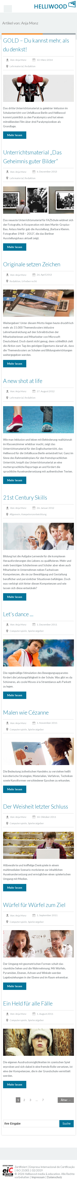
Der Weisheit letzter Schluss (35, 806)
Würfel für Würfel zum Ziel (34, 904)
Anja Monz (20, 60)
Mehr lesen (14, 135)
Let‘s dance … (18, 614)
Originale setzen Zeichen (31, 264)
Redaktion (30, 66)
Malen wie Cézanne (26, 712)
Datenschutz (54, 1177)
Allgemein (15, 514)
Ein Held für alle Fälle (28, 1003)
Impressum (38, 1177)
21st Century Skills (25, 497)
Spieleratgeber (36, 631)
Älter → (66, 1100)
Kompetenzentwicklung (33, 514)
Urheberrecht (29, 281)
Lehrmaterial (17, 66)
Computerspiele (18, 631)
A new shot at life (22, 380)
